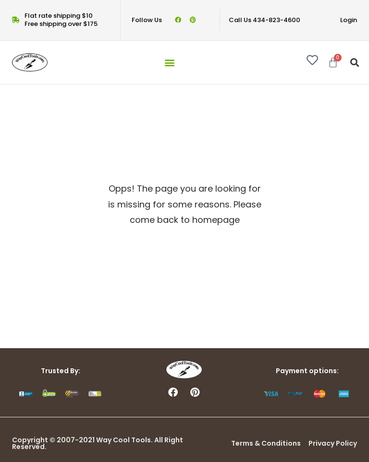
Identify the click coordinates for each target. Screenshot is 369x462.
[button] (169, 62)
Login (348, 19)
